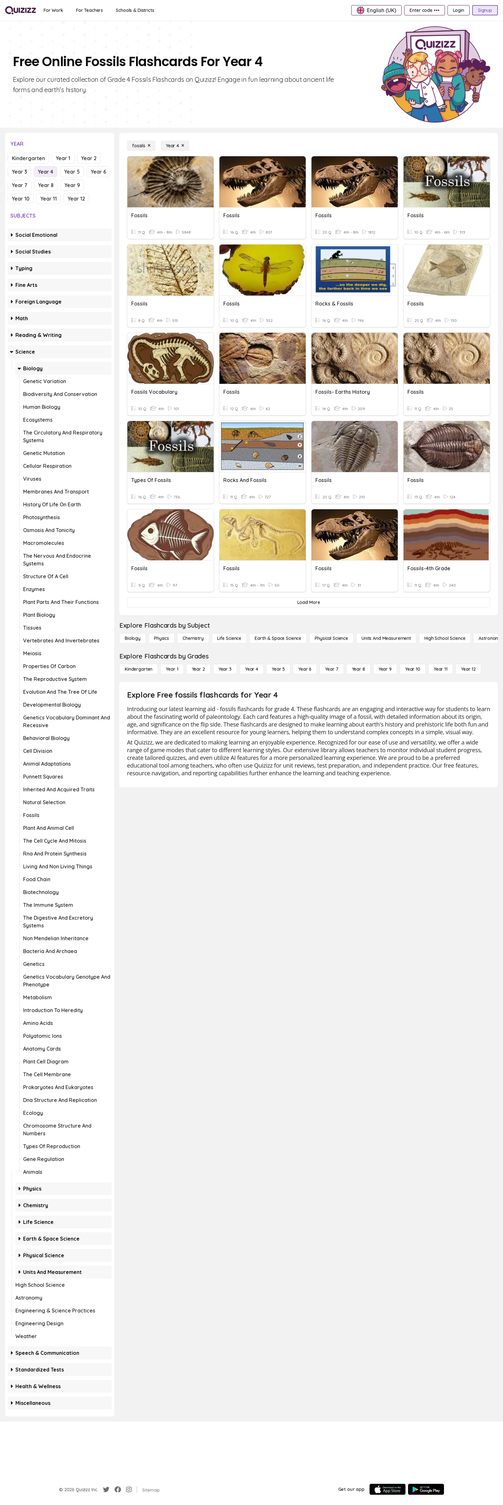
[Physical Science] (331, 638)
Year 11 (48, 198)
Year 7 (19, 185)
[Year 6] (305, 669)
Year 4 (45, 171)
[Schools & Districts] (135, 10)
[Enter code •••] (424, 10)
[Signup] (485, 10)
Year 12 (76, 198)
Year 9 (72, 185)
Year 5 (72, 171)
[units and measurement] (386, 638)
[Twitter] (106, 1489)
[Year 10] (413, 669)
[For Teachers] (89, 10)
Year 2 (89, 158)
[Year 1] (171, 669)
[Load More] (308, 602)
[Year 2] (198, 669)
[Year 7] (332, 669)
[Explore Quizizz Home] (20, 10)
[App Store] (387, 1489)
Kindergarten (28, 158)
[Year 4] (175, 146)
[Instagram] (129, 1489)
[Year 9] (385, 669)
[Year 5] (278, 669)
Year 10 (21, 198)
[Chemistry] (193, 638)
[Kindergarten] (138, 669)
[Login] (459, 10)
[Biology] (132, 638)
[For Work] (53, 10)
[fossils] (141, 146)
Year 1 (63, 158)
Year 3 (19, 171)
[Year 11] (440, 669)
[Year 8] (358, 669)
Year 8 (46, 185)
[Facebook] (118, 1489)
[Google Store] (426, 1489)
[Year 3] (225, 669)
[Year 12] (468, 669)
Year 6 (98, 171)
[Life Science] (229, 638)
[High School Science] (445, 638)
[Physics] (162, 638)
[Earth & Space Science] (278, 638)
